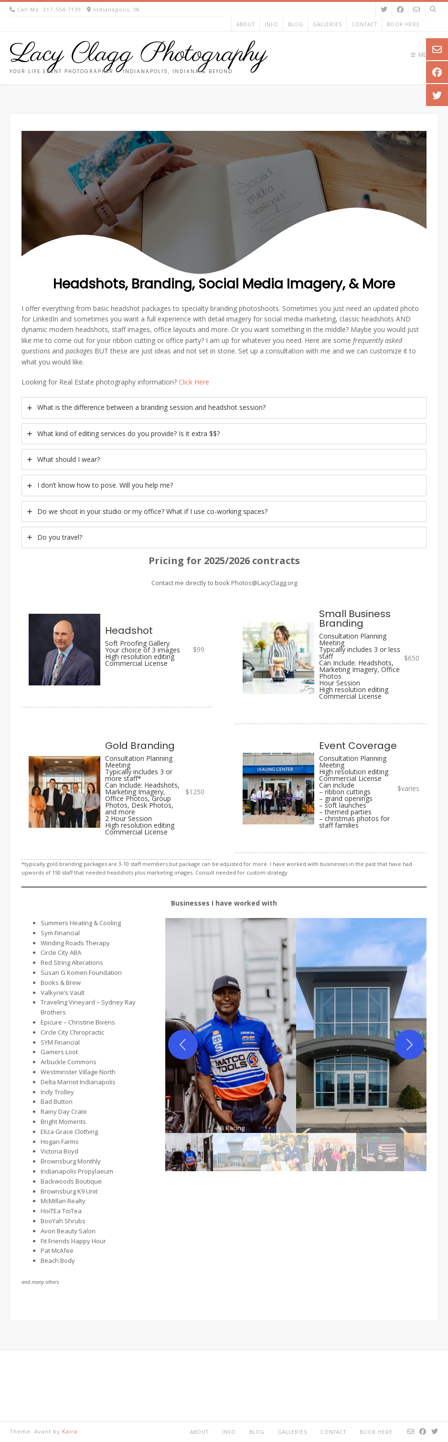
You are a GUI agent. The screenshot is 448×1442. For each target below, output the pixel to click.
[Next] (409, 1044)
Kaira (69, 1431)
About (245, 24)
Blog (295, 24)
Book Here (403, 24)
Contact (364, 24)
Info (271, 24)
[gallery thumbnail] (189, 1152)
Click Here (194, 381)
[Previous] (183, 1044)
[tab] (224, 407)
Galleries (327, 24)
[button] (230, 1025)
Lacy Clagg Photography (138, 54)
